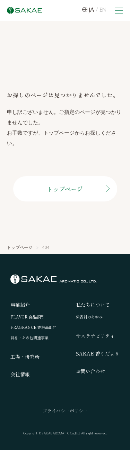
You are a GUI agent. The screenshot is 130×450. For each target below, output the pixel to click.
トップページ (65, 188)
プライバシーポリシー (65, 410)
